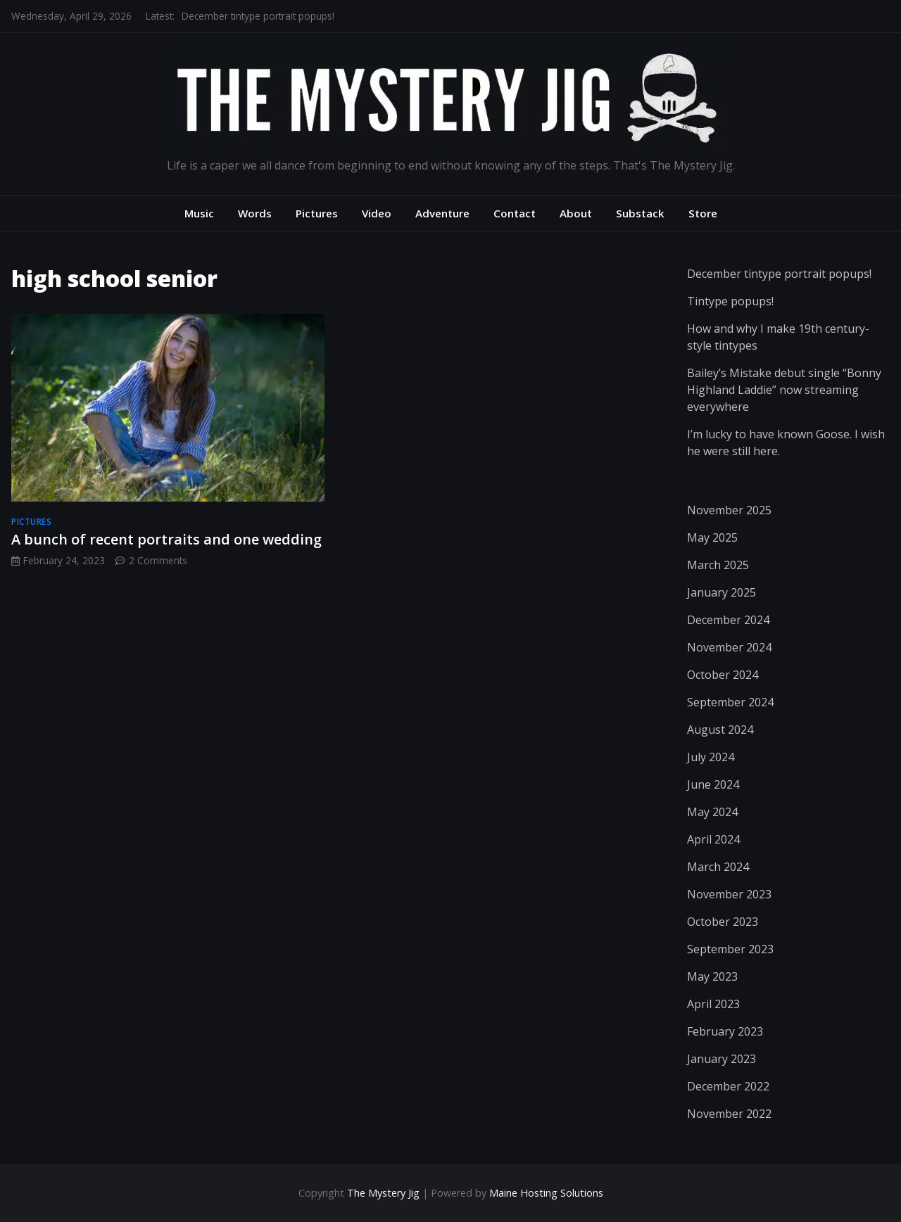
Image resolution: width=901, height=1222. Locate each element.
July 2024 (710, 757)
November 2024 (729, 647)
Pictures (317, 213)
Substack (640, 213)
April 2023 (713, 1004)
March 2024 (718, 866)
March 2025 (718, 565)
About (576, 213)
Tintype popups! (730, 301)
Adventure (442, 213)
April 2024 (713, 839)
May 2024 (712, 812)
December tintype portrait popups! (258, 16)
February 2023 (725, 1031)
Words (255, 213)
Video (376, 213)
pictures (31, 522)
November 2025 (729, 510)
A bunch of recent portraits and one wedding (166, 539)
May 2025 (712, 537)
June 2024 (713, 784)
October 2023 (722, 921)
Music (199, 213)
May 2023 (712, 976)
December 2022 (728, 1086)
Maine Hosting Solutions (546, 1192)
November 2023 (729, 894)
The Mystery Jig (383, 1192)
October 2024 (722, 674)
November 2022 (729, 1113)
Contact (514, 213)
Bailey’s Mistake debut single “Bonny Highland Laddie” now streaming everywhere (784, 389)
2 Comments (158, 560)
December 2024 (728, 620)
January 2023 (721, 1059)
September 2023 (730, 949)
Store (702, 213)
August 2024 (720, 729)
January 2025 (721, 592)
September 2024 (730, 702)
